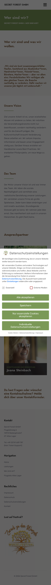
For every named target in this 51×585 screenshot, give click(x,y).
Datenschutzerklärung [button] (27, 332)
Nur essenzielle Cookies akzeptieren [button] (26, 314)
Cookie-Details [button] (13, 332)
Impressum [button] (39, 332)
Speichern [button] (25, 304)
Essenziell (8, 287)
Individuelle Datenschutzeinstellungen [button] (25, 325)
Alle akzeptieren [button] (25, 296)
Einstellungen (13, 281)
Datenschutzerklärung (11, 278)
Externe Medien (38, 287)
